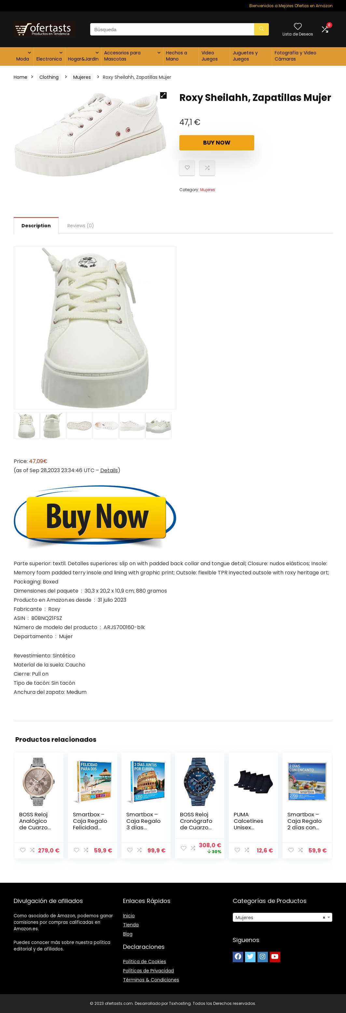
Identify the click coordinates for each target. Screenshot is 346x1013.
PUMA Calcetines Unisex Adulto (248, 824)
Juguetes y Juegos (245, 55)
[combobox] (282, 917)
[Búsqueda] (261, 29)
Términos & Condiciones (151, 980)
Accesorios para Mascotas (122, 55)
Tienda (131, 925)
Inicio (129, 915)
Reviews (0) (80, 225)
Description (36, 225)
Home (20, 77)
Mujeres (82, 77)
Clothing (49, 77)
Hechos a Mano (176, 55)
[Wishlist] (298, 26)
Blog (127, 934)
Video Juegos (209, 55)
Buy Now (216, 143)
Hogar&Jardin (83, 59)
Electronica (49, 59)
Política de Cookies (144, 961)
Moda (22, 59)
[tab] (36, 225)
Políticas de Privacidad (148, 970)
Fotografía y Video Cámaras (295, 55)
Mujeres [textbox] (280, 917)
